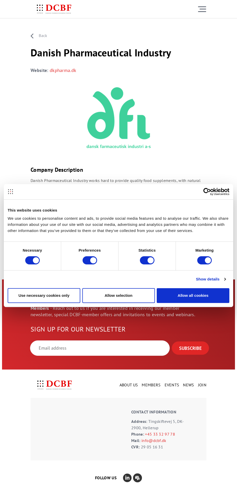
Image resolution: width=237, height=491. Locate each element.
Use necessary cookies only (43, 295)
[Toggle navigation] (202, 9)
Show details (208, 279)
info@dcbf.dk (153, 440)
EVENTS (172, 384)
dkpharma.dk (63, 70)
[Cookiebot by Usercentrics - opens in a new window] (207, 191)
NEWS (188, 384)
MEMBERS (151, 384)
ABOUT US (129, 384)
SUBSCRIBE (190, 348)
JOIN (202, 384)
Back (39, 36)
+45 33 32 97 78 (160, 434)
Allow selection (118, 295)
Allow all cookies (193, 295)
